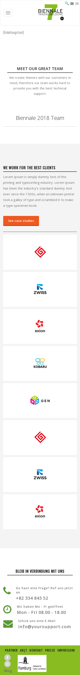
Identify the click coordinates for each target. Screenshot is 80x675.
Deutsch (72, 3)
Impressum (66, 650)
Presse (50, 650)
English (77, 3)
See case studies (21, 220)
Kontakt (35, 650)
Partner (11, 650)
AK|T (23, 650)
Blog (8, 670)
